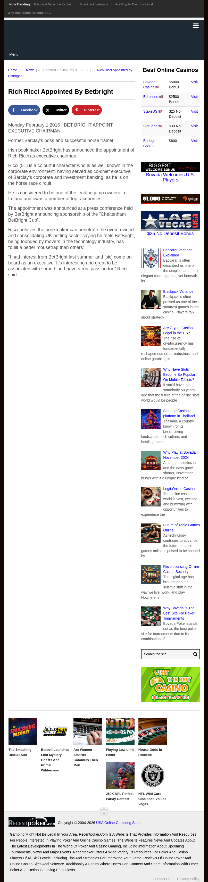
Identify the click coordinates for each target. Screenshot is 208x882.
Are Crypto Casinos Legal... (135, 4)
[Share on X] (56, 110)
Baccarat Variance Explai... (53, 4)
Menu (13, 54)
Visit (194, 82)
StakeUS (150, 111)
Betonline (150, 97)
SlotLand (150, 126)
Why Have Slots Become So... (29, 13)
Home (12, 70)
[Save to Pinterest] (87, 110)
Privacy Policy (188, 879)
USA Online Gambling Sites (118, 823)
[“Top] (104, 812)
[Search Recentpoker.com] (170, 654)
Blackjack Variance (94, 4)
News (30, 70)
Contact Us (161, 879)
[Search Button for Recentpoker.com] (194, 654)
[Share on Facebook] (24, 110)
